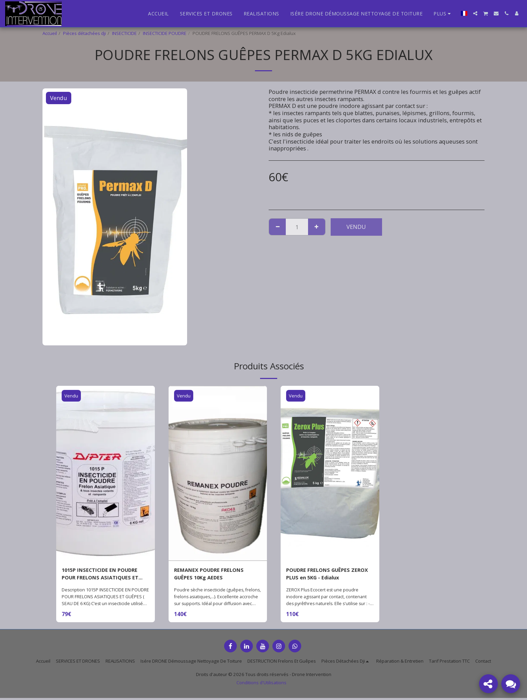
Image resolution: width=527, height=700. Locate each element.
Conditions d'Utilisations (261, 684)
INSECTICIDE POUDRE (164, 33)
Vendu (356, 227)
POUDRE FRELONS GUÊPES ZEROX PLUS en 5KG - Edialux (326, 574)
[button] (475, 13)
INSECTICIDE (124, 33)
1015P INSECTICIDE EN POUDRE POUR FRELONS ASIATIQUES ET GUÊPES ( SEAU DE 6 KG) (103, 575)
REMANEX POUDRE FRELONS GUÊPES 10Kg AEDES (212, 574)
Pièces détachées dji (84, 33)
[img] (105, 473)
